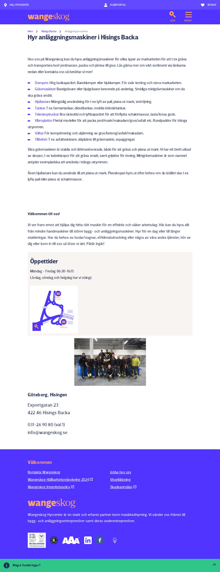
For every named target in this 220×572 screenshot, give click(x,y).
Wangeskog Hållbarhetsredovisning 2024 (60, 479)
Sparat (208, 5)
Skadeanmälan (123, 487)
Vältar (39, 133)
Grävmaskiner (45, 89)
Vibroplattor (43, 120)
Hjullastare (42, 102)
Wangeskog (49, 17)
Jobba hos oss (120, 472)
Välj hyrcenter (16, 5)
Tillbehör (41, 139)
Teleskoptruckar (47, 114)
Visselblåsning (120, 479)
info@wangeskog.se (47, 432)
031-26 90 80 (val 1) (46, 424)
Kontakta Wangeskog (44, 472)
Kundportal (115, 5)
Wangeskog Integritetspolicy (51, 487)
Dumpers (41, 83)
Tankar (40, 108)
